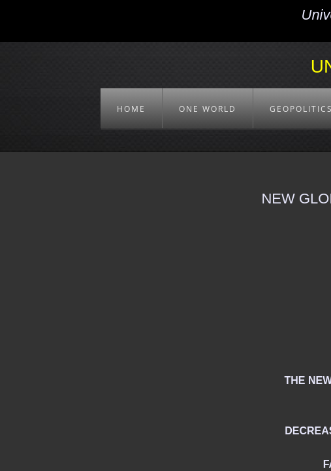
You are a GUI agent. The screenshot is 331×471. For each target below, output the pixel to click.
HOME (131, 108)
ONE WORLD (207, 108)
